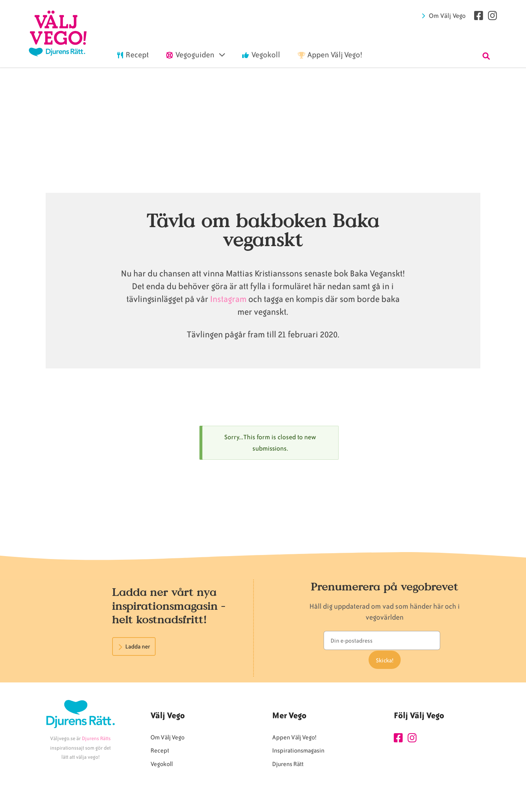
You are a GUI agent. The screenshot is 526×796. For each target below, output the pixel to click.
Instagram (228, 299)
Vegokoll (161, 767)
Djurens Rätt (288, 767)
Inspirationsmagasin (298, 753)
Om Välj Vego (447, 16)
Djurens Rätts (96, 742)
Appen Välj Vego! (294, 740)
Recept (159, 753)
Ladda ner (137, 646)
